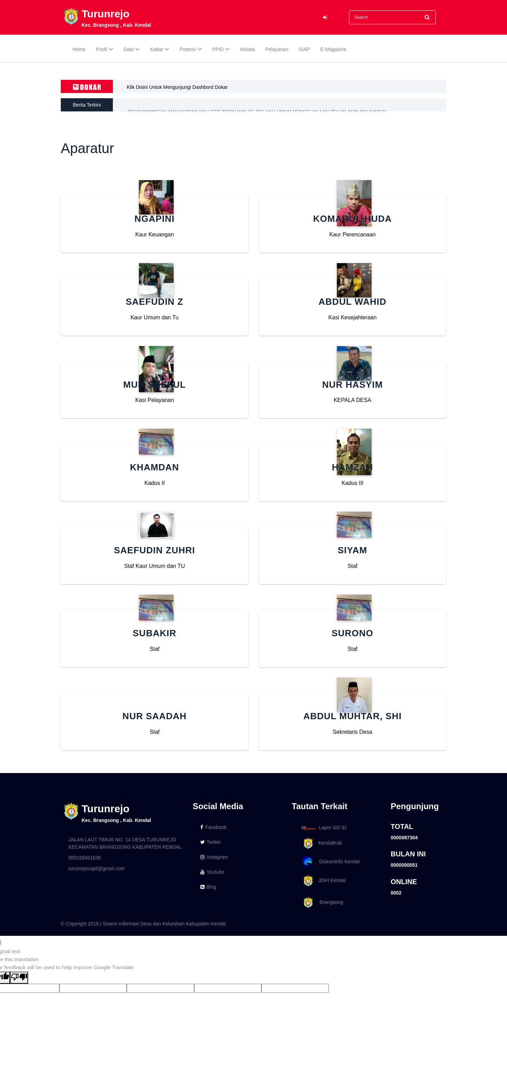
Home (79, 49)
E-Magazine (334, 49)
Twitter (210, 842)
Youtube (212, 872)
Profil (101, 49)
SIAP (304, 49)
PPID (218, 49)
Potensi (188, 49)
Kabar (156, 49)
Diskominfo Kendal (330, 862)
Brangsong (321, 902)
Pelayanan (276, 49)
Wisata (247, 49)
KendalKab (320, 843)
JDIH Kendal (322, 881)
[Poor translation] (19, 978)
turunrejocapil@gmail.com (96, 868)
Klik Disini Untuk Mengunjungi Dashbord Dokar (177, 87)
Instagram (214, 857)
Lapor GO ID (323, 828)
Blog (208, 887)
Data (129, 49)
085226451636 (84, 857)
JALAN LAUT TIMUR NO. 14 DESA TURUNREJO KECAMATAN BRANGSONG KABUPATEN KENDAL (125, 843)
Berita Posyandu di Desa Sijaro (161, 104)
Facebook (213, 827)
